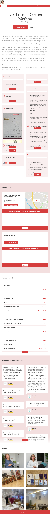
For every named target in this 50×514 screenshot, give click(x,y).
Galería (36, 6)
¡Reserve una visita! (25, 27)
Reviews (30, 6)
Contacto (11, 6)
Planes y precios (21, 6)
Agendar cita (25, 512)
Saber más (37, 27)
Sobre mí (4, 6)
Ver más (37, 127)
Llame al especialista (11, 205)
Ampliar (37, 200)
